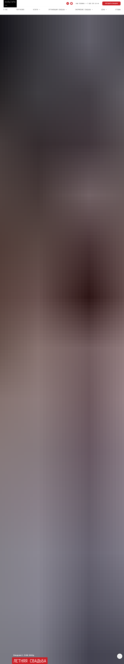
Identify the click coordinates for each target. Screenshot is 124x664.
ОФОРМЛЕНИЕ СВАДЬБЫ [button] (83, 9)
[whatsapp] (71, 3)
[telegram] (67, 3)
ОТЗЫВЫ (118, 9)
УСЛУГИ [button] (36, 9)
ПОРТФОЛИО (20, 9)
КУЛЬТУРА (10, 1)
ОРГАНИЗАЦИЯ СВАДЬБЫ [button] (57, 9)
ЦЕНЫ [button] (103, 9)
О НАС (5, 9)
